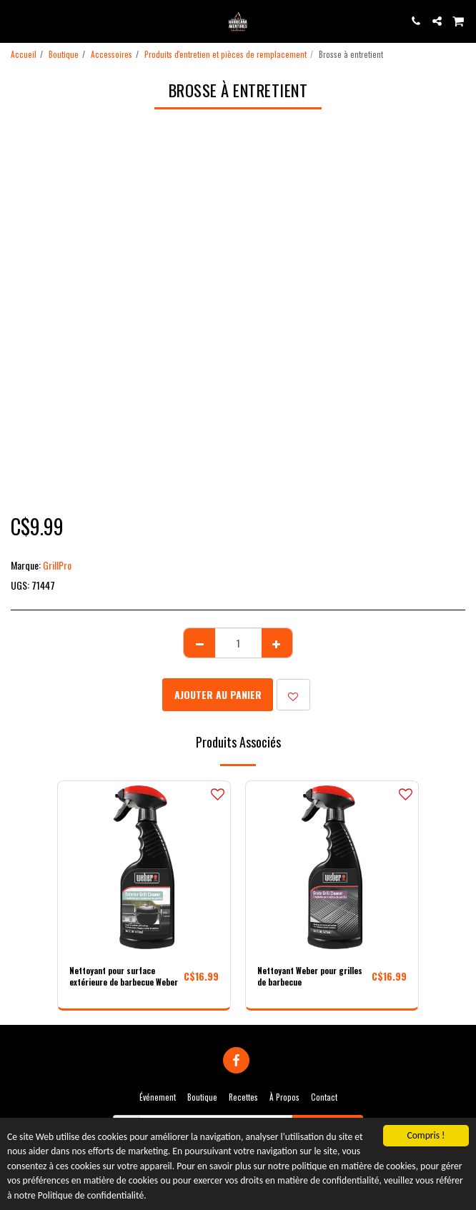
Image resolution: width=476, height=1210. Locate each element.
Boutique (64, 54)
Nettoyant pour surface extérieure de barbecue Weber (123, 976)
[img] (144, 867)
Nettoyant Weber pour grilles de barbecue (309, 976)
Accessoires (111, 54)
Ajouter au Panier (218, 694)
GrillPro (57, 564)
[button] (16, 20)
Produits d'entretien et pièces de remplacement (225, 54)
